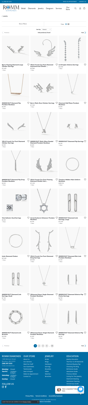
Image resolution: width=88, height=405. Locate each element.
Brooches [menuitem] (48, 376)
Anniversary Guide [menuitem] (73, 384)
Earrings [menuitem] (47, 366)
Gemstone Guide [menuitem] (72, 371)
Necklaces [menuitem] (48, 364)
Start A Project (28, 371)
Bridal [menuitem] (47, 359)
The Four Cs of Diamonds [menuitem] (75, 362)
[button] (75, 8)
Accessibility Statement (55, 396)
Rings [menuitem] (47, 362)
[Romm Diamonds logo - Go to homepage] (11, 8)
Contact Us (27, 376)
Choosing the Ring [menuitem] (73, 366)
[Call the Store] (7, 363)
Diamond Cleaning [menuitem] (73, 379)
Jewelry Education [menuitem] (72, 359)
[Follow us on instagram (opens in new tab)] (3, 387)
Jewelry (41, 8)
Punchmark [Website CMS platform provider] (47, 401)
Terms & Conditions (41, 396)
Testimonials (28, 369)
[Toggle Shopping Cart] (84, 8)
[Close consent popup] (38, 401)
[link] (7, 1)
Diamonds (32, 8)
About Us (27, 359)
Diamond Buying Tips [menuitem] (74, 364)
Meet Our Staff (28, 364)
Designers (49, 8)
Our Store (68, 8)
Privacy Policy (30, 396)
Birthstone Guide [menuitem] (72, 369)
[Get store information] (8, 366)
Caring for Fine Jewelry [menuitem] (74, 376)
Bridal (23, 8)
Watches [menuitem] (48, 374)
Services (59, 8)
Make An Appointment (31, 374)
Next (82, 32)
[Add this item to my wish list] (27, 64)
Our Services (28, 362)
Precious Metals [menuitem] (72, 374)
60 (52, 346)
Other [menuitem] (47, 371)
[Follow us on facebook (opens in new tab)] (5, 387)
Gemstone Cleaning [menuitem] (73, 381)
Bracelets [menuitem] (48, 369)
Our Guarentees (29, 366)
